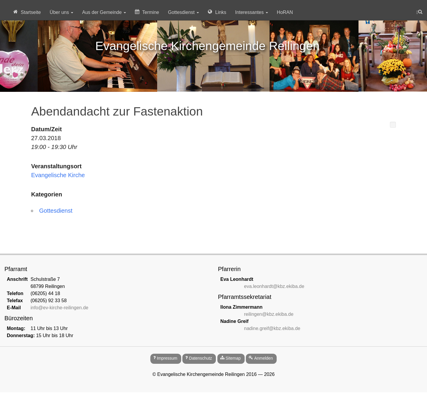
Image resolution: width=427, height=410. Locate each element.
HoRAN (285, 12)
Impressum (167, 358)
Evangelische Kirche (58, 175)
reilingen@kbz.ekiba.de (269, 314)
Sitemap (232, 358)
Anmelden (263, 358)
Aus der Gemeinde (104, 12)
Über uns (61, 12)
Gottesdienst (183, 12)
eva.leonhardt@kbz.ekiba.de (274, 286)
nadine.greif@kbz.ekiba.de (272, 328)
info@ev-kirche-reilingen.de (59, 307)
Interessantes (251, 12)
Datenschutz (200, 358)
